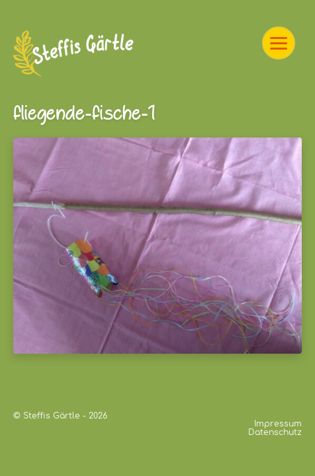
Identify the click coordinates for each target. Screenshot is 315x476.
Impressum (278, 423)
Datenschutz (275, 432)
